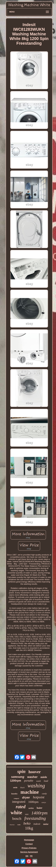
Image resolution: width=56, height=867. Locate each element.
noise (45, 824)
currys (44, 802)
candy (44, 794)
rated (20, 806)
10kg (29, 828)
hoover (35, 771)
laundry (14, 794)
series (31, 808)
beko (26, 823)
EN (27, 856)
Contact (29, 844)
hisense (12, 824)
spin (21, 771)
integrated (18, 801)
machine (29, 792)
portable (28, 780)
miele (43, 777)
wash (38, 781)
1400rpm (39, 812)
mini (26, 814)
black (22, 787)
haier (39, 807)
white (16, 812)
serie (15, 787)
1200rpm (15, 780)
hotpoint (38, 797)
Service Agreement (29, 852)
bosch (16, 818)
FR (31, 856)
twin (18, 824)
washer (32, 777)
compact (16, 798)
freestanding (35, 818)
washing (36, 786)
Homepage (29, 840)
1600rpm (33, 801)
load (46, 781)
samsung (17, 777)
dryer (26, 797)
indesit (36, 823)
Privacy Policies (29, 848)
